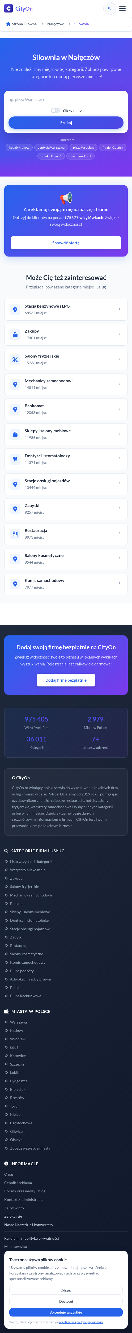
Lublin (12, 1072)
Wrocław (14, 1039)
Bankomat (15, 903)
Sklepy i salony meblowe (27, 911)
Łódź (11, 1047)
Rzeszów (14, 1097)
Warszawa (15, 1022)
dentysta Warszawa (51, 147)
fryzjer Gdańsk (113, 147)
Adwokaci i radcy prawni (27, 979)
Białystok (14, 1089)
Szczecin (14, 1064)
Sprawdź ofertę (66, 242)
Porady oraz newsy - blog (24, 1191)
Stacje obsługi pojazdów (27, 929)
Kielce (12, 1114)
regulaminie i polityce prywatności (81, 1322)
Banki (11, 987)
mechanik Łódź (80, 156)
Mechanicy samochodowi (28, 895)
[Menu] (122, 8)
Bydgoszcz (15, 1081)
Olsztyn (13, 1139)
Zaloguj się (13, 1216)
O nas (9, 1174)
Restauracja (16, 945)
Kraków (13, 1030)
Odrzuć (66, 1290)
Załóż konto (14, 1208)
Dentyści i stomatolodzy (27, 920)
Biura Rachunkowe (22, 996)
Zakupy (13, 878)
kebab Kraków (19, 147)
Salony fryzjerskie (21, 886)
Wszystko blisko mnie (24, 869)
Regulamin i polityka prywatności (31, 1238)
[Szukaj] (109, 8)
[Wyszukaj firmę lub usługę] (66, 99)
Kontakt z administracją (23, 1199)
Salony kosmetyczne (23, 953)
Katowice (15, 1055)
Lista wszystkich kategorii (28, 861)
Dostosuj (66, 1301)
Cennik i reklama (18, 1182)
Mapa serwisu (15, 1246)
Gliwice (13, 1131)
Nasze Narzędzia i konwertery (28, 1224)
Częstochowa (18, 1123)
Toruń (12, 1106)
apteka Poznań (51, 156)
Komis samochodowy (24, 962)
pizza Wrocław (83, 147)
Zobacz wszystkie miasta (27, 1148)
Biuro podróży (19, 971)
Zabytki (13, 937)
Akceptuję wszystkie (66, 1312)
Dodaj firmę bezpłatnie (66, 680)
